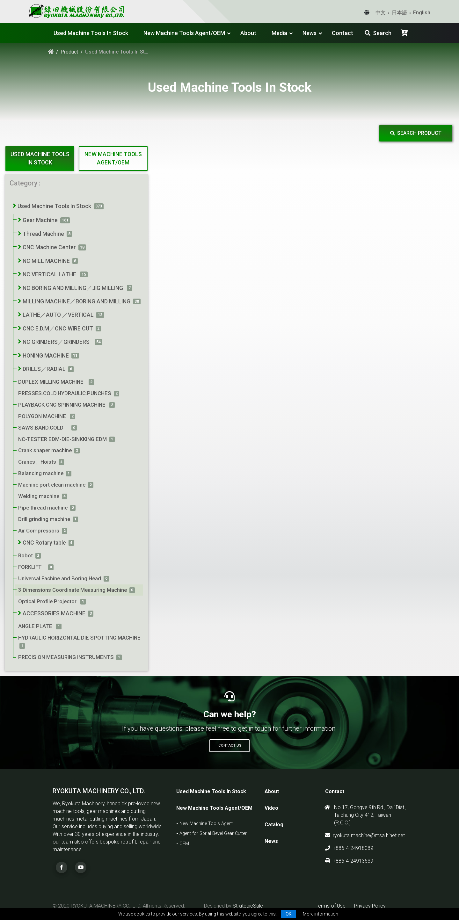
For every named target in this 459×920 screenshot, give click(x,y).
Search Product (415, 133)
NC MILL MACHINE (46, 261)
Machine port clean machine (51, 485)
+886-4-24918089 (349, 848)
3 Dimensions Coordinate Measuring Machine (72, 590)
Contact (342, 33)
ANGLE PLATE (36, 626)
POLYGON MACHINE (42, 416)
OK (288, 913)
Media (279, 33)
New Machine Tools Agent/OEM (184, 33)
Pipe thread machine (43, 507)
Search (378, 33)
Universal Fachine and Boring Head (59, 578)
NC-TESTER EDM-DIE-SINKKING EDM (62, 439)
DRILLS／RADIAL (44, 369)
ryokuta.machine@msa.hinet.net (365, 835)
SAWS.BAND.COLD (43, 427)
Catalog (274, 825)
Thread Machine (43, 234)
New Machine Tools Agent (206, 823)
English (421, 13)
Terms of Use (331, 906)
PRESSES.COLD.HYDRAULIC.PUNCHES (64, 393)
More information (320, 913)
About (248, 33)
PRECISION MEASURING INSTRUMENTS (66, 657)
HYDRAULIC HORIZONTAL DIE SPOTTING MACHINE (80, 637)
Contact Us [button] (229, 745)
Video (271, 808)
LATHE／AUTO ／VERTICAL (58, 315)
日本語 (399, 13)
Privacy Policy (370, 906)
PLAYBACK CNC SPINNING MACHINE (62, 405)
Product (69, 52)
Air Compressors (38, 530)
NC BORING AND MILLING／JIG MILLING (73, 288)
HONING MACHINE (46, 355)
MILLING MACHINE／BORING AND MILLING (76, 301)
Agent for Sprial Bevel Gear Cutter (213, 833)
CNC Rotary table (44, 543)
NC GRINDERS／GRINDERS (57, 342)
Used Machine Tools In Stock (91, 33)
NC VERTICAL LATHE (50, 274)
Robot (25, 555)
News (309, 33)
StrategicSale (248, 906)
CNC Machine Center (49, 247)
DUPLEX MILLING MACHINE (52, 382)
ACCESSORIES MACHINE (54, 613)
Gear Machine (40, 220)
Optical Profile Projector (48, 601)
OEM (184, 843)
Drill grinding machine (44, 519)
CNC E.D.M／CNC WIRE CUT (58, 328)
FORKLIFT (32, 567)
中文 (380, 13)
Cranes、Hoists (37, 462)
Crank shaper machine (45, 450)
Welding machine (38, 496)
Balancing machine (40, 473)
